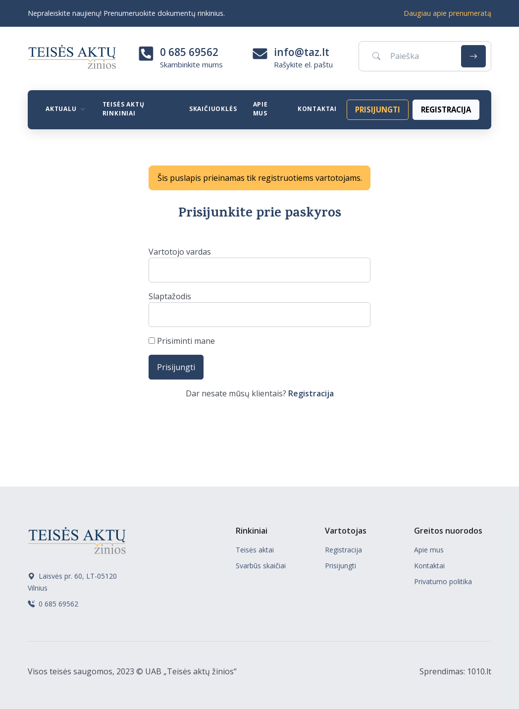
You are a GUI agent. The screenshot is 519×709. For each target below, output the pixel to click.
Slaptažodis (170, 296)
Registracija (311, 393)
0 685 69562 (189, 52)
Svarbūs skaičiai (261, 565)
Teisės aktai (255, 549)
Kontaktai (317, 109)
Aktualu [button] (61, 109)
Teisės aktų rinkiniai (124, 108)
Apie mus (260, 108)
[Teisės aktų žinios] (77, 539)
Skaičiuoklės (213, 109)
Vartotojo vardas (180, 251)
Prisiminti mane (182, 340)
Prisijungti (340, 565)
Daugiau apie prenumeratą (447, 13)
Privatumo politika (443, 581)
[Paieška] (408, 56)
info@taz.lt (301, 52)
